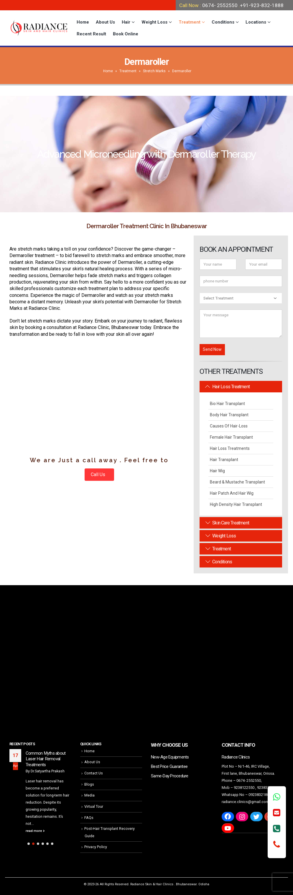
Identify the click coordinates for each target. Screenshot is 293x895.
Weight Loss (154, 22)
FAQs (88, 817)
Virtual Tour (93, 806)
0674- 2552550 (220, 5)
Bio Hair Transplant (227, 403)
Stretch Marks (154, 71)
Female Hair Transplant (231, 437)
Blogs (89, 784)
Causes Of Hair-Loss (229, 426)
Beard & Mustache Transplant (237, 482)
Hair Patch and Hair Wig (232, 493)
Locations (256, 22)
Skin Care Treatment (227, 523)
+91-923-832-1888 (262, 5)
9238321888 (267, 787)
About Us (105, 22)
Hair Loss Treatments (230, 448)
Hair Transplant (224, 459)
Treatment (189, 22)
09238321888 (259, 794)
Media (89, 795)
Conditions (223, 22)
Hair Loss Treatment (227, 386)
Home (83, 22)
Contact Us (93, 773)
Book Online (125, 34)
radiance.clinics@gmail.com (245, 801)
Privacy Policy (95, 847)
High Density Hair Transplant (236, 504)
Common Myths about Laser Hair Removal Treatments (45, 759)
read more (35, 831)
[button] (28, 843)
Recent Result (91, 34)
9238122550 (244, 787)
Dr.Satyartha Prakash (48, 771)
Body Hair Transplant (229, 414)
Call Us (98, 474)
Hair (126, 22)
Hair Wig (217, 470)
